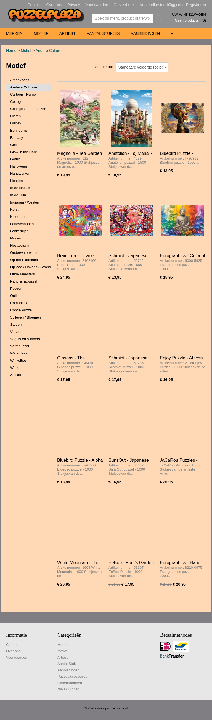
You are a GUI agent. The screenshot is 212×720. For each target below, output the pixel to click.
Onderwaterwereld (24, 253)
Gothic (15, 159)
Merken (14, 33)
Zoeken (158, 18)
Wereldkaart (20, 353)
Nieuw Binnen (68, 689)
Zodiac (15, 375)
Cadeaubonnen (69, 683)
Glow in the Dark (23, 152)
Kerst (14, 209)
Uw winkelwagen (189, 14)
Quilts (14, 296)
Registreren (196, 4)
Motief (41, 33)
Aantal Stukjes (103, 33)
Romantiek (18, 303)
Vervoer (16, 332)
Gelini (14, 145)
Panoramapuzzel (23, 281)
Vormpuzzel (19, 346)
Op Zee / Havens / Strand (30, 267)
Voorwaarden (96, 4)
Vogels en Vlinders (25, 339)
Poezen (16, 288)
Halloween (18, 166)
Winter (15, 368)
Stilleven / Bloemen (25, 317)
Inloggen (173, 4)
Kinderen (17, 217)
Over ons (54, 4)
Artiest (67, 33)
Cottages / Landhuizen (28, 109)
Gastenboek (123, 4)
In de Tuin (18, 195)
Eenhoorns (19, 130)
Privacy (73, 4)
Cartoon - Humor (23, 94)
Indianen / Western (25, 202)
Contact (34, 4)
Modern (16, 238)
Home (11, 50)
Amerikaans (19, 80)
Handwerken (20, 173)
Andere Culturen (50, 50)
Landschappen (22, 224)
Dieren (15, 116)
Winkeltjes (18, 360)
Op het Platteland (24, 260)
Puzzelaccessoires (72, 676)
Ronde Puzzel (21, 310)
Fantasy (16, 137)
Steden (16, 324)
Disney (15, 123)
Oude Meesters (22, 274)
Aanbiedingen (145, 33)
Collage (16, 102)
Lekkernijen (19, 231)
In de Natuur (20, 188)
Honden (16, 181)
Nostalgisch (19, 245)
